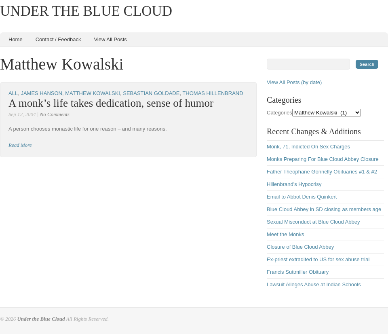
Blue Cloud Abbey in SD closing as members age (324, 209)
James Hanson (41, 93)
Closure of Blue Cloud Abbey (300, 247)
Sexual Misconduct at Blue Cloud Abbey (313, 222)
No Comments (55, 114)
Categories (279, 113)
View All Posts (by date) (294, 82)
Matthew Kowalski (92, 93)
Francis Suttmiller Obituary (298, 272)
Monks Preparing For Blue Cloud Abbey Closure (323, 159)
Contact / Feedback (58, 39)
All (13, 93)
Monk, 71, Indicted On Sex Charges (308, 147)
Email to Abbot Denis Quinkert (302, 197)
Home (15, 39)
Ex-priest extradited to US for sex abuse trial (318, 259)
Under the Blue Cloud (86, 11)
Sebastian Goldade (151, 93)
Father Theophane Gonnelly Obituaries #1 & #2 (322, 172)
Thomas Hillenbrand (212, 93)
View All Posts (110, 39)
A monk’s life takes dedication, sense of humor (110, 103)
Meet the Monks (285, 234)
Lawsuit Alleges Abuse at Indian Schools (314, 284)
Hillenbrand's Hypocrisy (294, 184)
